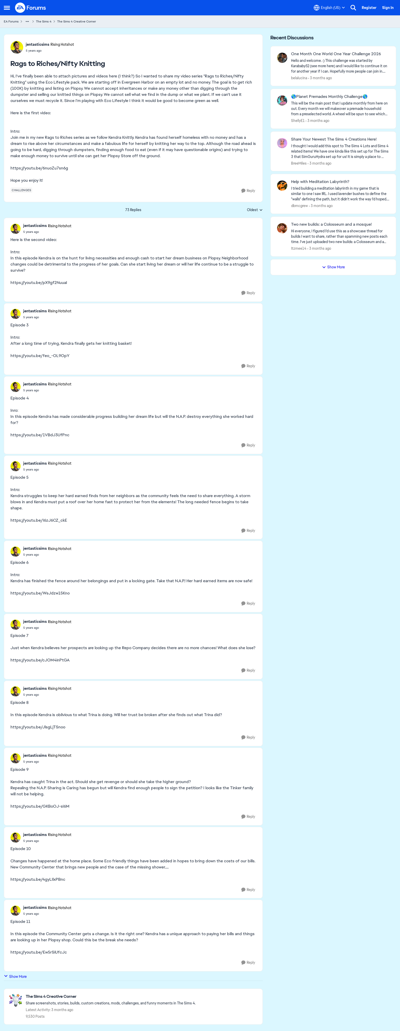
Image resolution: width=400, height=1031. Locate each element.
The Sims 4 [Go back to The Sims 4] (44, 21)
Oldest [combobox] (255, 210)
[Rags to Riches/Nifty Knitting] (47, 232)
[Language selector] (329, 8)
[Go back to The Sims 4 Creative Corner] (111, 996)
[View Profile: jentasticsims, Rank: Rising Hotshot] (16, 47)
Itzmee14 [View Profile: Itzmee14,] (298, 248)
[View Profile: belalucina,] (282, 58)
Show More (15, 976)
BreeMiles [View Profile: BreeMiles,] (299, 163)
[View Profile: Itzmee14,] (282, 228)
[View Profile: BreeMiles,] (282, 143)
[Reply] (248, 190)
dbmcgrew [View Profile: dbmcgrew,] (299, 205)
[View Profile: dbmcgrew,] (282, 185)
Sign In (388, 7)
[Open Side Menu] (6, 8)
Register (369, 7)
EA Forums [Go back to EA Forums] (11, 21)
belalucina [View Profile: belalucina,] (299, 78)
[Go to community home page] (30, 8)
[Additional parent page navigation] (27, 21)
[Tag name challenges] (21, 190)
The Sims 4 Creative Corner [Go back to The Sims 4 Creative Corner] (76, 21)
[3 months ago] (320, 78)
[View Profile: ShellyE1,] (282, 100)
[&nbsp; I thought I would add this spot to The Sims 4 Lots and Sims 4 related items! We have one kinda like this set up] (340, 151)
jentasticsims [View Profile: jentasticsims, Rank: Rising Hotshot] (37, 44)
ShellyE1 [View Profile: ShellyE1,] (298, 120)
